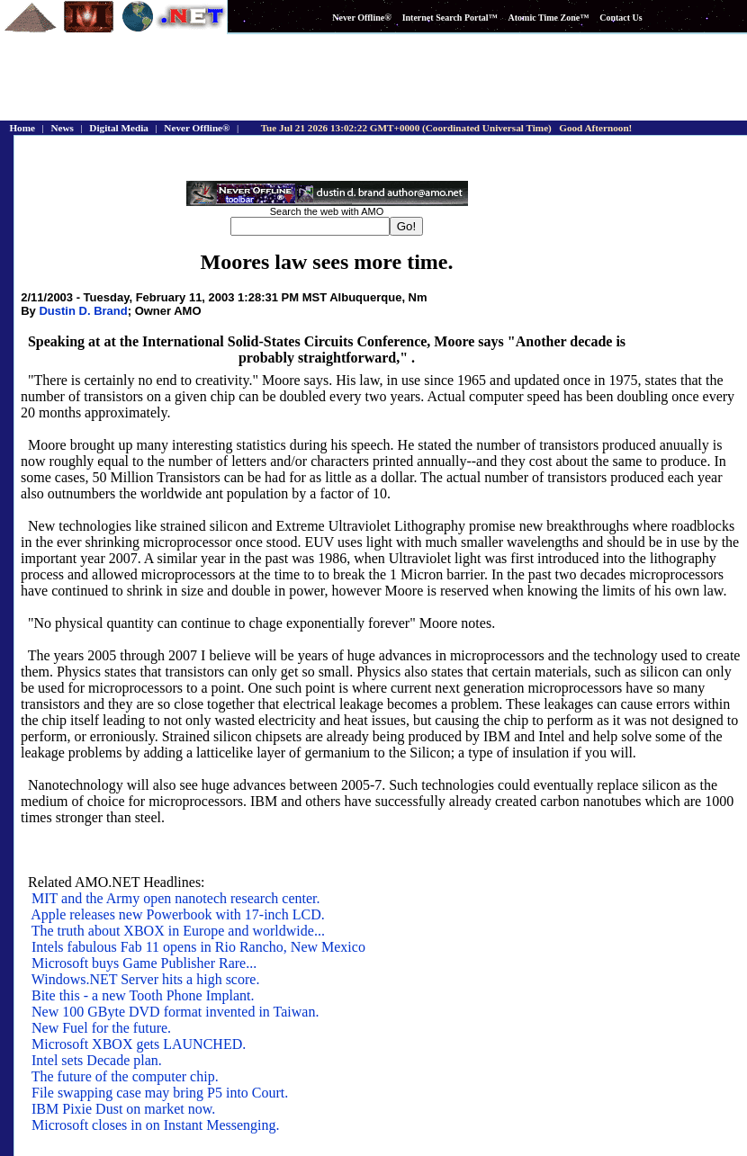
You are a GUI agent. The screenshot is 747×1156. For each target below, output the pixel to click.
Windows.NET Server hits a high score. (146, 979)
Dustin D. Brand (83, 311)
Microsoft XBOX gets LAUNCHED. (139, 1044)
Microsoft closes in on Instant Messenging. (156, 1125)
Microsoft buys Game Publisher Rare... (144, 963)
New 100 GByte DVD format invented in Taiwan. (175, 1011)
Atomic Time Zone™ (549, 17)
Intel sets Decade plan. (97, 1060)
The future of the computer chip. (125, 1076)
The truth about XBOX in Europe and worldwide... (178, 930)
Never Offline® (361, 17)
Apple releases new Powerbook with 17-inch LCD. (178, 914)
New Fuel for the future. (101, 1027)
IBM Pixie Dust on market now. (123, 1108)
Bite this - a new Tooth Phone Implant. (143, 995)
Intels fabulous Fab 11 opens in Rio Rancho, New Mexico (198, 946)
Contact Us (621, 17)
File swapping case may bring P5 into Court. (160, 1092)
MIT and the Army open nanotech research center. (176, 898)
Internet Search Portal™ (450, 17)
